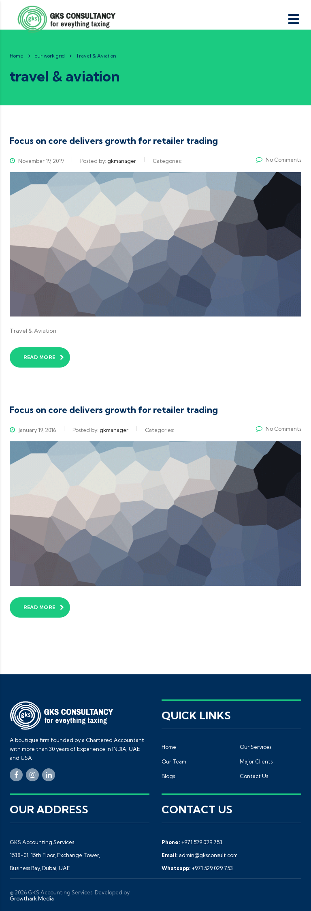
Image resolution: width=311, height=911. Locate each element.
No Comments (278, 159)
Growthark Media (32, 898)
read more (43, 357)
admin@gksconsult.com (208, 855)
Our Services (255, 747)
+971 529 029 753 (201, 842)
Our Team (174, 761)
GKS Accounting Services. (61, 892)
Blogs (168, 776)
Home (16, 56)
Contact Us (254, 776)
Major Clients (256, 761)
